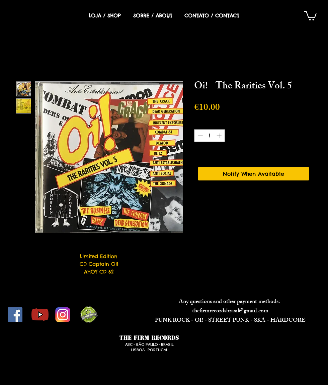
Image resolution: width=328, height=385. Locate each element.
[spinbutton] (209, 136)
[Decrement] (199, 136)
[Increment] (219, 136)
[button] (310, 15)
